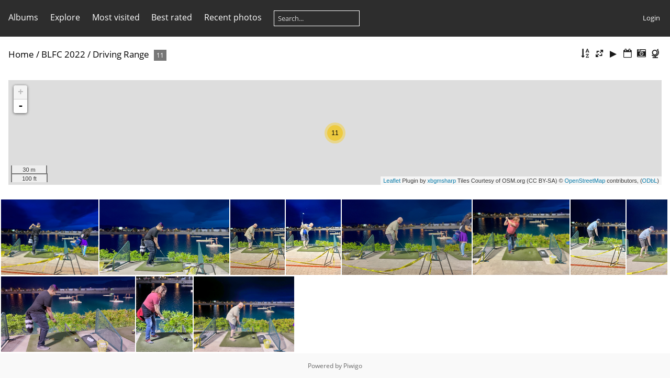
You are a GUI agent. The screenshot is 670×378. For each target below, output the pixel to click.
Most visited (116, 17)
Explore (65, 17)
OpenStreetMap (585, 180)
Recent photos (233, 17)
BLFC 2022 (63, 54)
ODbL (649, 180)
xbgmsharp (442, 180)
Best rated (171, 17)
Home (21, 54)
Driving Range (121, 54)
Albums (23, 17)
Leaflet (391, 180)
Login (651, 18)
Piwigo (352, 365)
